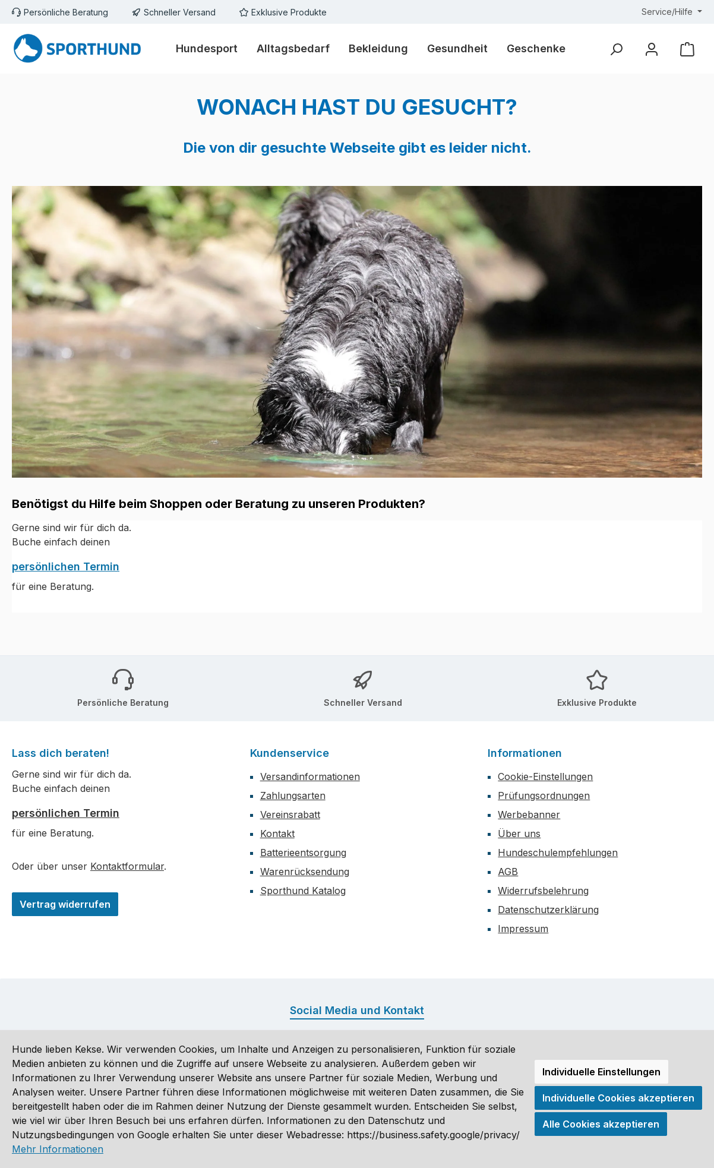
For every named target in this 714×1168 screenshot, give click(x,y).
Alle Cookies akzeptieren (600, 1124)
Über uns (519, 833)
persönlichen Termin (65, 566)
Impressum (523, 929)
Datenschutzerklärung (548, 910)
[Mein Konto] (651, 49)
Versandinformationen (310, 776)
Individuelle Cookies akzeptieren (618, 1098)
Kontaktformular (127, 866)
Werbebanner (529, 814)
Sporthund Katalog (303, 890)
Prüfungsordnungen (544, 795)
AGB (508, 871)
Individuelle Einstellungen (601, 1072)
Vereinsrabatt (290, 814)
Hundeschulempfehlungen (558, 852)
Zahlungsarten (293, 795)
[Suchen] (616, 49)
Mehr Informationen (57, 1149)
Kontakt (277, 833)
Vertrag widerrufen (65, 904)
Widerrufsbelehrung (543, 890)
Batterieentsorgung (303, 852)
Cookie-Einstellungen (545, 776)
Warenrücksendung (304, 871)
